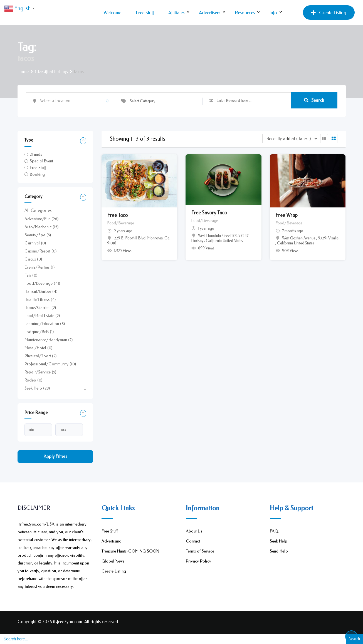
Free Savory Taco (209, 213)
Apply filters (55, 456)
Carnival (35, 243)
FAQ (274, 531)
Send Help (279, 551)
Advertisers (209, 12)
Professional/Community (50, 363)
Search (314, 100)
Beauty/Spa (37, 234)
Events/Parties (39, 267)
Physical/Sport (40, 355)
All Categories (37, 210)
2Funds (36, 154)
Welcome (112, 12)
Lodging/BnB (39, 331)
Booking (37, 174)
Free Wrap (286, 215)
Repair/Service (40, 372)
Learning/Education (44, 323)
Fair (30, 275)
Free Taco (117, 215)
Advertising (112, 541)
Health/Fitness (40, 299)
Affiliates (176, 12)
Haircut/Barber (40, 291)
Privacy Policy (198, 561)
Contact (193, 541)
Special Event (41, 161)
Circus (33, 259)
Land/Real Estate (42, 315)
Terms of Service (200, 551)
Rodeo (33, 380)
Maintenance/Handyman (48, 339)
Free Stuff (145, 12)
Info (273, 12)
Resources (245, 12)
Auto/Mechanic (41, 226)
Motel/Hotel (38, 347)
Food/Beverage (42, 283)
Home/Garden (40, 307)
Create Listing (328, 12)
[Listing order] (290, 138)
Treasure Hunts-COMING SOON (130, 551)
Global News (113, 561)
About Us (194, 531)
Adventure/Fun (41, 218)
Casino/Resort (40, 251)
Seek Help (37, 388)
